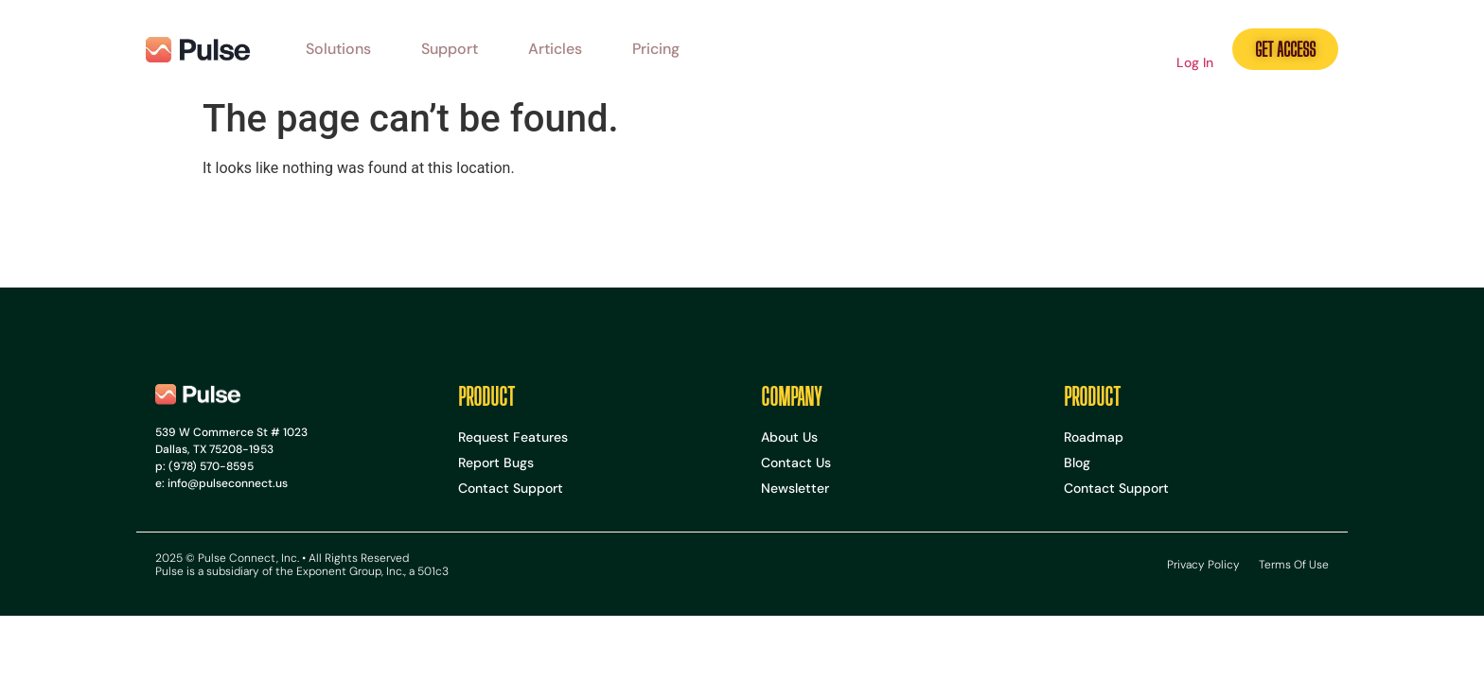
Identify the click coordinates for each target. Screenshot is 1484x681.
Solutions (338, 49)
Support (449, 49)
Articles (555, 49)
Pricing (656, 49)
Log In (1194, 62)
